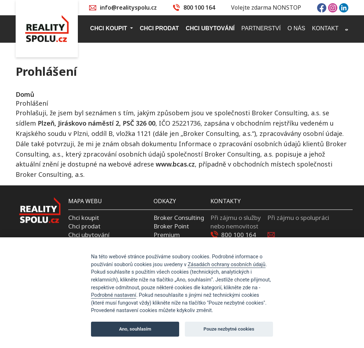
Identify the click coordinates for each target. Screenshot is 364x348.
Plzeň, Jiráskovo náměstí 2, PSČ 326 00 (96, 123)
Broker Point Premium (171, 230)
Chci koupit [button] (109, 28)
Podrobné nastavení (113, 295)
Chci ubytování (88, 234)
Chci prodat (84, 226)
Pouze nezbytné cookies (229, 329)
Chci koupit (83, 217)
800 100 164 (199, 7)
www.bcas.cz (175, 164)
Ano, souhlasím (135, 329)
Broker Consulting (179, 217)
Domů (25, 94)
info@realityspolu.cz (128, 7)
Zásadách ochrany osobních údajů (227, 265)
